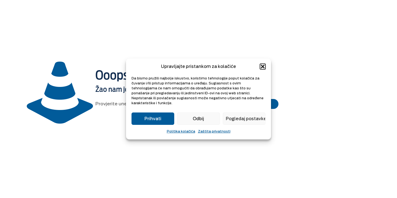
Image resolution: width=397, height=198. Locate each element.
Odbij (198, 118)
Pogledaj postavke (245, 118)
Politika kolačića (181, 131)
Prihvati (152, 118)
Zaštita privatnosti (214, 131)
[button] (262, 66)
